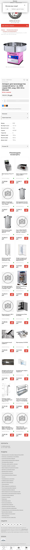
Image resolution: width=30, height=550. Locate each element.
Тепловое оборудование (7, 462)
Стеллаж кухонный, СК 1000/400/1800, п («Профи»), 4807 (7, 287)
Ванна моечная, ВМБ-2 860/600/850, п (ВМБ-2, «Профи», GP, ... (7, 428)
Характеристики (6, 117)
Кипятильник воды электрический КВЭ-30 (7, 231)
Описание (4, 113)
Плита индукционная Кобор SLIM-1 (21, 174)
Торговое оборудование (7, 504)
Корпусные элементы (7, 502)
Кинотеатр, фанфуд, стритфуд (9, 465)
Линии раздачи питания (7, 473)
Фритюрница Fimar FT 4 (8, 174)
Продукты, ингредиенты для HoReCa (10, 456)
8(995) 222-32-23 (14, 21)
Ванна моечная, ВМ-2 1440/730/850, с (7, 315)
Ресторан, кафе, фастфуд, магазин (10, 464)
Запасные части (5, 515)
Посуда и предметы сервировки (9, 508)
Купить (18, 100)
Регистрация (19, 2)
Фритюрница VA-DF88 (22, 342)
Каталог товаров (8, 25)
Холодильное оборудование (8, 458)
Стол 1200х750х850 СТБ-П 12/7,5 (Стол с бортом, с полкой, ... (21, 231)
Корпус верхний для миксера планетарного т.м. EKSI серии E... (21, 288)
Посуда (3, 476)
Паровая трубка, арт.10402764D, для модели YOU (7, 400)
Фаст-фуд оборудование (7, 482)
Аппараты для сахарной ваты (14, 108)
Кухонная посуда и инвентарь (9, 517)
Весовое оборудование (7, 471)
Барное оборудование (7, 511)
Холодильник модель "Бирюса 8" (22, 371)
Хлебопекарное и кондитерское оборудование (12, 510)
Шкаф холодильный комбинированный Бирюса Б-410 (21, 259)
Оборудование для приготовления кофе (11, 491)
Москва (15, 1)
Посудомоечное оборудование (9, 487)
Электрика (4, 499)
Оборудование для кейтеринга (9, 486)
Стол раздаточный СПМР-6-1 (7, 343)
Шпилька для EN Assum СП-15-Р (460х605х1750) (6, 259)
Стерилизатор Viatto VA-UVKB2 (21, 315)
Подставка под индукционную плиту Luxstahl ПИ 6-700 (21, 428)
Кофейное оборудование (7, 480)
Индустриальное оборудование (9, 475)
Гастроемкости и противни (8, 478)
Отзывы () (5, 146)
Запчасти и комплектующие (8, 469)
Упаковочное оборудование (8, 489)
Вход (12, 2)
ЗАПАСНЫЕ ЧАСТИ (6, 500)
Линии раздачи (5, 484)
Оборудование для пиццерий (8, 513)
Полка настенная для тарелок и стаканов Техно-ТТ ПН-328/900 (22, 400)
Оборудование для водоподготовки (10, 467)
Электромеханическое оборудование (10, 460)
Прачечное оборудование (8, 495)
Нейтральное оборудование (8, 506)
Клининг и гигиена (6, 497)
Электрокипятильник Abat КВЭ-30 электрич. (22, 202)
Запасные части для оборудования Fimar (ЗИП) (13, 454)
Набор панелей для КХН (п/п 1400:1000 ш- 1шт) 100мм (8, 203)
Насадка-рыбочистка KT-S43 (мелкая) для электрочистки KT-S (7, 371)
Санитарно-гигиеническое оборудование (11, 493)
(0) (5, 178)
